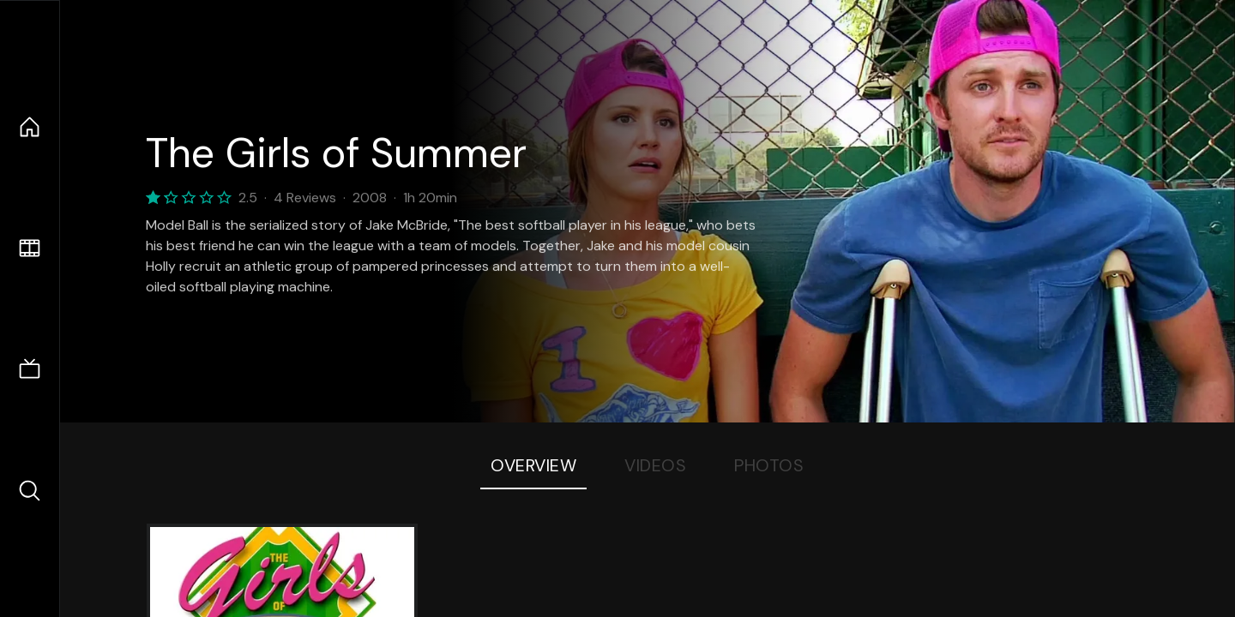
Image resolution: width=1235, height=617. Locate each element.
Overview (533, 465)
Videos (655, 465)
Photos (769, 465)
